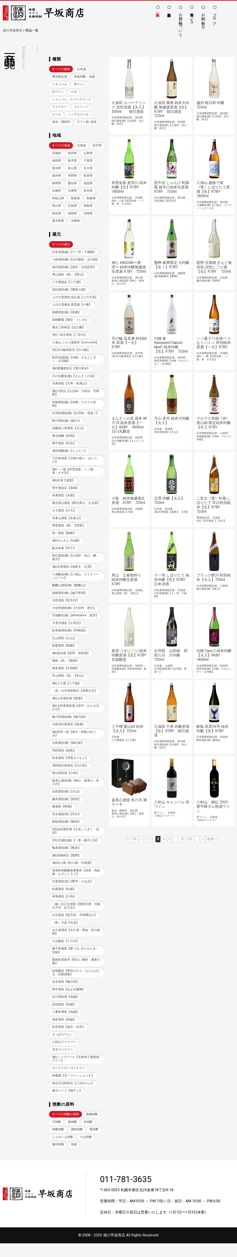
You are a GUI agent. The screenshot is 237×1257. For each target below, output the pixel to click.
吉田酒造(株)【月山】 (66, 800)
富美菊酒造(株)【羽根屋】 (69, 637)
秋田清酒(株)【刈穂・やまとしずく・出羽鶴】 (74, 362)
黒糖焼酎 (92, 1127)
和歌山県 (74, 199)
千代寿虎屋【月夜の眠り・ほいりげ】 (74, 464)
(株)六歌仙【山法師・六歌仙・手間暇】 (75, 396)
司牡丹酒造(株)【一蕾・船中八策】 (75, 850)
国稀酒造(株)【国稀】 (66, 315)
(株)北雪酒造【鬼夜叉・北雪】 (72, 572)
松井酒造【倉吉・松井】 (68, 1039)
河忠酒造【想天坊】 (65, 606)
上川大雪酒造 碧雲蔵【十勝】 (72, 307)
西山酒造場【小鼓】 (65, 781)
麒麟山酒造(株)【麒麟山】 (69, 591)
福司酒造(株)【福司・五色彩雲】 (74, 269)
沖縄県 (91, 222)
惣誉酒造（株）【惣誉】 (68, 531)
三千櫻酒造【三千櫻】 (67, 284)
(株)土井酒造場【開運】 (68, 706)
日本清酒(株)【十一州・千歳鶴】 (74, 254)
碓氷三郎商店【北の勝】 (68, 330)
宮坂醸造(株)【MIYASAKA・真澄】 (75, 622)
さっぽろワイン (62, 1046)
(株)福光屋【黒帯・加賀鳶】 (71, 660)
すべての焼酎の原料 (65, 1127)
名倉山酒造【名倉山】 (67, 523)
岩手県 (56, 154)
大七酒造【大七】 (64, 516)
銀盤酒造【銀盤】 (64, 652)
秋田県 (88, 154)
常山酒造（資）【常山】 (68, 683)
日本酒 (81, 69)
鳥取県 (91, 199)
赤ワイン (80, 84)
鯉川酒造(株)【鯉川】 (66, 425)
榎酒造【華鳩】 (62, 815)
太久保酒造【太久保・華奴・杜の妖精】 (76, 942)
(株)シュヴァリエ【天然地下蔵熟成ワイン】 (75, 1071)
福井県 (72, 176)
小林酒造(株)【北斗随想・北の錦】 (75, 261)
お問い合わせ (203, 18)
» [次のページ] (202, 843)
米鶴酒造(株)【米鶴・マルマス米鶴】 (74, 407)
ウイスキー (59, 107)
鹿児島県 (74, 222)
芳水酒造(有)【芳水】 (66, 823)
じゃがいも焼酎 (62, 1150)
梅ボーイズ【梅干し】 (67, 1103)
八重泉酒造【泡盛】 (65, 1024)
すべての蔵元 (61, 246)
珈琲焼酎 (58, 1158)
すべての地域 (61, 146)
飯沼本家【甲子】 (64, 554)
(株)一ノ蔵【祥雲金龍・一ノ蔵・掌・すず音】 (74, 475)
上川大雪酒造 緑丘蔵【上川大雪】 (75, 299)
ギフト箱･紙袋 (87, 122)
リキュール (59, 84)
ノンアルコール (78, 115)
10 (182, 843)
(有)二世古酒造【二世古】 (69, 338)
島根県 (56, 207)
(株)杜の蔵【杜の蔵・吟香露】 (72, 872)
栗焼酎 (94, 1142)
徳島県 (56, 215)
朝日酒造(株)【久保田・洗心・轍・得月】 (75, 563)
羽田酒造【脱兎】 (64, 759)
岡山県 (72, 207)
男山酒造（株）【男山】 (68, 277)
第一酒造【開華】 (64, 538)
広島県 (88, 207)
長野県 (88, 176)
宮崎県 (56, 222)
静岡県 (72, 184)
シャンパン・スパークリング (71, 99)
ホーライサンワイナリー (68, 1081)
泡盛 (74, 1158)
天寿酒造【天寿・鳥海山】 (70, 387)
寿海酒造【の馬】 (64, 907)
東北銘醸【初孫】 (64, 440)
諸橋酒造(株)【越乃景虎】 (69, 599)
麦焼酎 (72, 1135)
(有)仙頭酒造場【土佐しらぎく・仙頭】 (75, 840)
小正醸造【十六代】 (65, 952)
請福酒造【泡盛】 (64, 1016)
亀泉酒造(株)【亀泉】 (66, 857)
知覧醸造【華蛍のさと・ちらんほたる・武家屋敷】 (76, 983)
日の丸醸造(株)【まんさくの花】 (74, 379)
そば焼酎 (86, 1150)
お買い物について (181, 22)
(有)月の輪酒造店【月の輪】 (71, 353)
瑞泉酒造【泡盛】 (64, 1031)
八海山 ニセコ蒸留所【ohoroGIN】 (75, 345)
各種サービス (192, 16)
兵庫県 (88, 192)
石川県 (56, 176)
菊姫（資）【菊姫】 (65, 668)
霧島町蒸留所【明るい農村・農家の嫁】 (76, 972)
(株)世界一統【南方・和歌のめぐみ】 (74, 741)
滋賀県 (56, 192)
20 (190, 843)
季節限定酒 (59, 77)
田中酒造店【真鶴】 (65, 493)
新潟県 (72, 169)
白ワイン (58, 92)
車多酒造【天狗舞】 (65, 675)
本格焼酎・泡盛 (84, 77)
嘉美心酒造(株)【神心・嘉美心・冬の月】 (75, 791)
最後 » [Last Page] (212, 843)
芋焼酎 (56, 1135)
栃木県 (88, 161)
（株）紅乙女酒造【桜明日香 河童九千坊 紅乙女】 (76, 916)
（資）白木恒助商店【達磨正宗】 (74, 698)
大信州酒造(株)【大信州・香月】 (74, 614)
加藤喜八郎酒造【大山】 (68, 432)
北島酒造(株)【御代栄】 (68, 751)
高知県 (72, 215)
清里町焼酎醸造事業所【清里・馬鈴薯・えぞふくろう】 (76, 882)
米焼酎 (88, 1135)
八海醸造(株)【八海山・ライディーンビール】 (75, 582)
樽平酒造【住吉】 (64, 448)
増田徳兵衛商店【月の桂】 (70, 774)
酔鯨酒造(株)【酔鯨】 (66, 831)
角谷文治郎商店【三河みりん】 (73, 1096)
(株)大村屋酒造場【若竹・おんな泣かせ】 (75, 715)
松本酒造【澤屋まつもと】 (70, 766)
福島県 (72, 161)
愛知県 (88, 184)
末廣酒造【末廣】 (64, 500)
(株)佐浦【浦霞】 (63, 485)
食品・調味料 (61, 122)
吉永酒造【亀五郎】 (65, 993)
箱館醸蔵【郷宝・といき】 (70, 322)
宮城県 (72, 154)
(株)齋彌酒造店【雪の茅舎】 (71, 372)
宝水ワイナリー (62, 1062)
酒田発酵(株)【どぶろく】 (69, 455)
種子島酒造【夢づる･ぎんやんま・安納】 (75, 961)
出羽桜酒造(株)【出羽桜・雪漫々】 (75, 417)
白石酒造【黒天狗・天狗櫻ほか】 (74, 925)
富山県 (88, 169)
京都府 (72, 192)
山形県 (56, 161)
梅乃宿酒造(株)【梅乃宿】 (69, 725)
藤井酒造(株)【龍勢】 (66, 808)
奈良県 (56, 199)
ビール (56, 115)
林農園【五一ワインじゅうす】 (73, 1088)
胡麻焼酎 (58, 1142)
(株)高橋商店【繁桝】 (66, 865)
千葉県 (56, 169)
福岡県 (88, 215)
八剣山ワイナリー (64, 1054)
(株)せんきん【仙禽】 (66, 546)
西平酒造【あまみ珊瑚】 (68, 1001)
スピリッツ (81, 107)
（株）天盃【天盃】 (65, 933)
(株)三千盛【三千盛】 (66, 691)
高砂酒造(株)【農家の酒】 (69, 292)
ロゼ (74, 92)
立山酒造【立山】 (64, 645)
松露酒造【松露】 (64, 899)
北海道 (81, 146)
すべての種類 (61, 69)
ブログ (215, 16)
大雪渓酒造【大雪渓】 (67, 629)
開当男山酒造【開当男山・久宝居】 (76, 508)
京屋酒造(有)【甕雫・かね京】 (72, 891)
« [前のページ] (141, 843)
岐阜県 (56, 184)
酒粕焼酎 (77, 1142)
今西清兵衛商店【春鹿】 (68, 732)
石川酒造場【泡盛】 (65, 1008)
